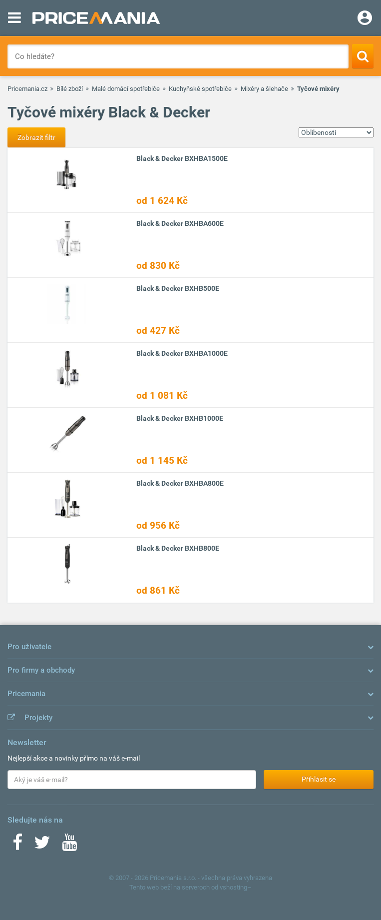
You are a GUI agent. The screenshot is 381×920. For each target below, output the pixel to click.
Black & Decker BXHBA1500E (182, 158)
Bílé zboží (69, 88)
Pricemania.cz (27, 88)
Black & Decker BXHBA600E (180, 223)
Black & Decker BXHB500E (177, 288)
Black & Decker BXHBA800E (180, 483)
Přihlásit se (319, 779)
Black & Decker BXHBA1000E (182, 353)
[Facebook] (17, 846)
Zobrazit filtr (36, 137)
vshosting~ (236, 887)
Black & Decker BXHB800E (177, 548)
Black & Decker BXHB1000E (179, 418)
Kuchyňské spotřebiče (200, 88)
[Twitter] (42, 846)
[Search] (363, 56)
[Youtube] (69, 846)
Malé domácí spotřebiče (126, 88)
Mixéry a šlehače (264, 88)
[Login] (365, 19)
